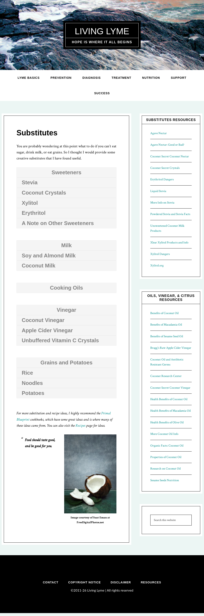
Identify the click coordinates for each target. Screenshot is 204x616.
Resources (152, 583)
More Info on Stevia (162, 203)
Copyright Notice (84, 583)
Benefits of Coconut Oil (164, 313)
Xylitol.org (157, 265)
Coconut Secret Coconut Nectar (169, 156)
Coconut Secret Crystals (165, 168)
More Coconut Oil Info (164, 434)
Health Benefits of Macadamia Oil (170, 411)
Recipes (80, 425)
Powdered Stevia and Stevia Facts (170, 214)
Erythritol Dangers (162, 179)
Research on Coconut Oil (165, 469)
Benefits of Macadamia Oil (166, 325)
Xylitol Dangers (160, 254)
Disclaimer (121, 583)
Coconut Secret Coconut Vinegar (170, 388)
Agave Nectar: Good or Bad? (167, 145)
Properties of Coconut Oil (165, 457)
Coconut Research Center (166, 376)
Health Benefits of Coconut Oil (168, 399)
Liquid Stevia (158, 191)
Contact (49, 583)
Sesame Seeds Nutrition (164, 480)
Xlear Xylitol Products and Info (169, 242)
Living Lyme (102, 30)
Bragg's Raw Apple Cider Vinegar (170, 348)
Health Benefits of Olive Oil (167, 422)
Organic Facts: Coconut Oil (167, 446)
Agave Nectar (158, 133)
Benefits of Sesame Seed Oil (166, 336)
